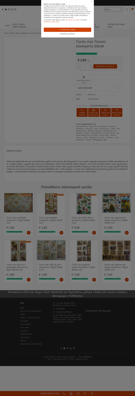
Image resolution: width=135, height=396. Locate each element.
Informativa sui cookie (72, 20)
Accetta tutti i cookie (67, 30)
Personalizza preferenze (67, 34)
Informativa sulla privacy (51, 22)
